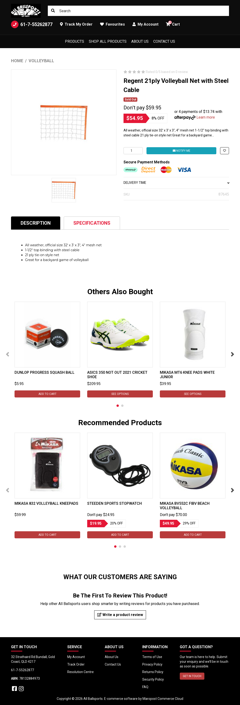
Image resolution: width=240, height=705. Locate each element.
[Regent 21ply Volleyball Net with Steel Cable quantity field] (133, 150)
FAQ (145, 687)
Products (74, 41)
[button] (224, 150)
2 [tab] (122, 406)
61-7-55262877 (31, 24)
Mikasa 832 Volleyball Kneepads (46, 503)
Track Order (76, 664)
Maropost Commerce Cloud (162, 699)
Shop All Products (108, 41)
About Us (140, 41)
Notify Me (181, 150)
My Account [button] (145, 24)
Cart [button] (173, 24)
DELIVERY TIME (176, 183)
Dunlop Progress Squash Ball (45, 372)
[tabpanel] (47, 349)
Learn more (205, 117)
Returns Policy (152, 672)
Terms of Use (152, 657)
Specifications (91, 223)
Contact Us (164, 41)
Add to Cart (47, 394)
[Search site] (53, 11)
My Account (76, 657)
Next (232, 354)
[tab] (35, 222)
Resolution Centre (80, 672)
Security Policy (153, 679)
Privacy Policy (152, 664)
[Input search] (138, 11)
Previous (7, 354)
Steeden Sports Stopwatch (114, 503)
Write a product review (120, 615)
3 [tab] (125, 546)
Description (36, 223)
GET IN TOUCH (192, 676)
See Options (120, 394)
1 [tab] (117, 406)
